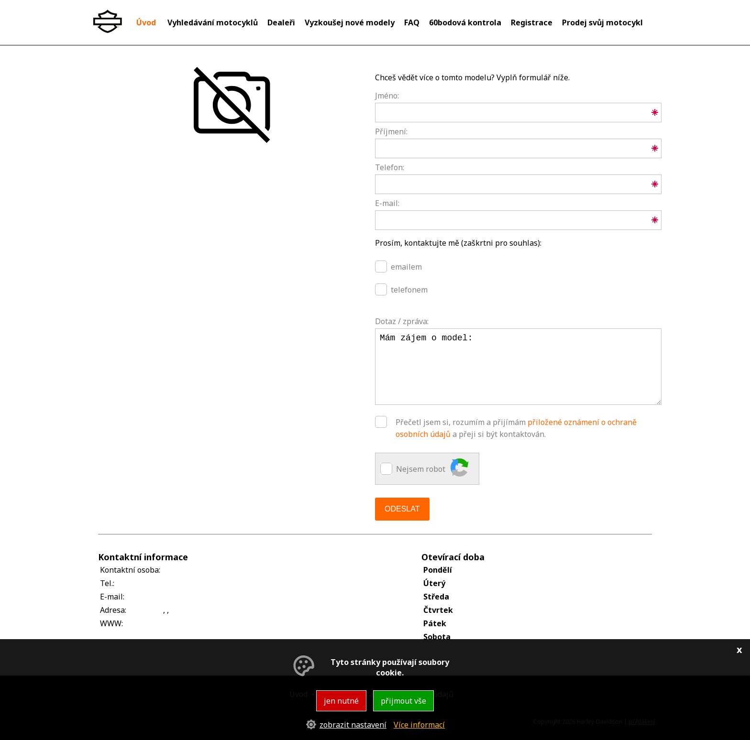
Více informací (419, 724)
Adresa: (113, 610)
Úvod (146, 22)
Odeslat (402, 509)
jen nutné (341, 701)
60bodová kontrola (465, 22)
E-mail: (387, 203)
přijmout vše (403, 701)
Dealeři (281, 22)
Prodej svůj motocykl (602, 22)
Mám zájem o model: (518, 366)
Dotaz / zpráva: (402, 321)
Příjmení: (391, 131)
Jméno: (387, 95)
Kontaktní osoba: (130, 570)
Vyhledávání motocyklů (212, 22)
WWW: (111, 623)
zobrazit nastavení (353, 724)
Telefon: (389, 167)
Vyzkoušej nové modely (350, 22)
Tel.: (107, 583)
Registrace (531, 22)
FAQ (411, 22)
